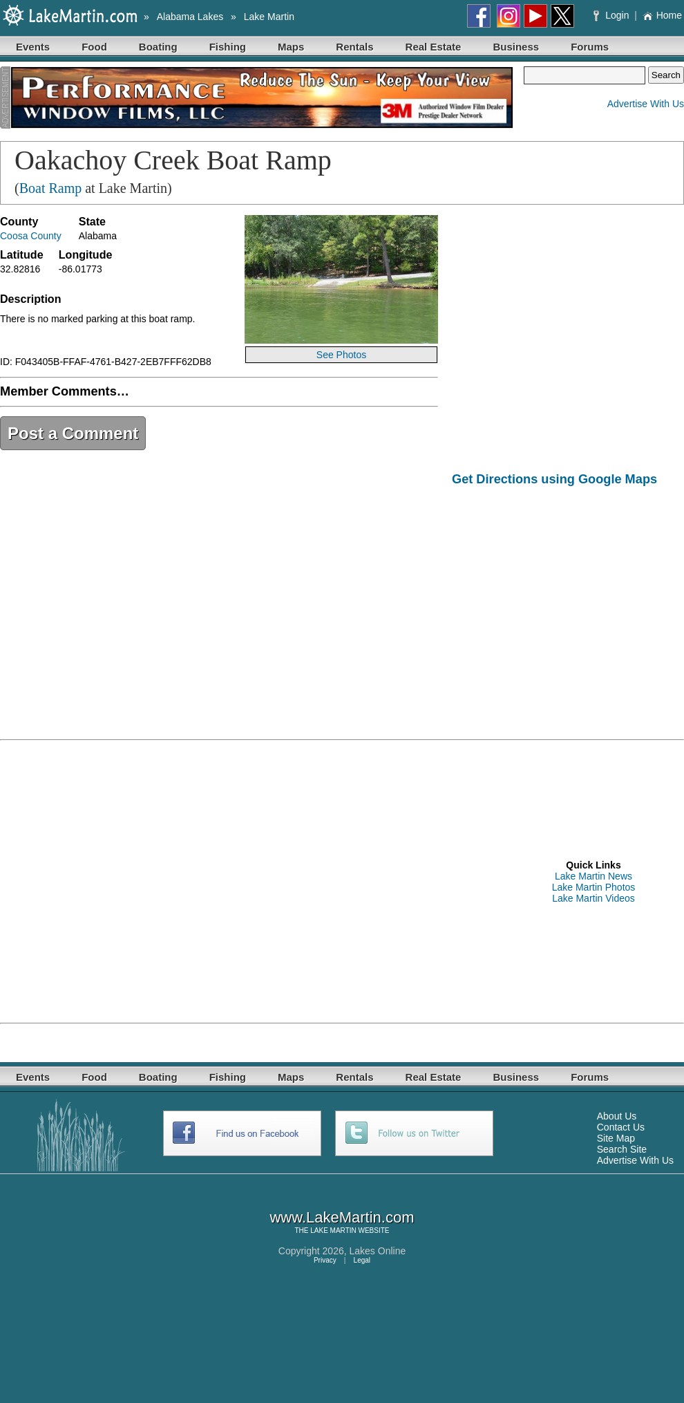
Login (612, 15)
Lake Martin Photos (594, 887)
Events (33, 47)
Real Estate (434, 47)
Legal (362, 1260)
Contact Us (621, 1127)
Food (94, 47)
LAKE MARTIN (333, 1230)
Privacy (325, 1260)
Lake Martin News (593, 876)
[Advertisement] (129, 880)
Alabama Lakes (190, 16)
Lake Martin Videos (593, 898)
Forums (590, 47)
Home (662, 15)
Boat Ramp (50, 188)
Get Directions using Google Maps (554, 479)
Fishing (227, 47)
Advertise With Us (645, 103)
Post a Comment (73, 433)
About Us (617, 1116)
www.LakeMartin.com (341, 1217)
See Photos (341, 354)
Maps (291, 47)
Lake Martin (269, 16)
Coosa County (30, 235)
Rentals (354, 47)
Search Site (622, 1149)
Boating (158, 47)
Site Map (616, 1138)
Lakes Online (378, 1250)
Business (516, 47)
